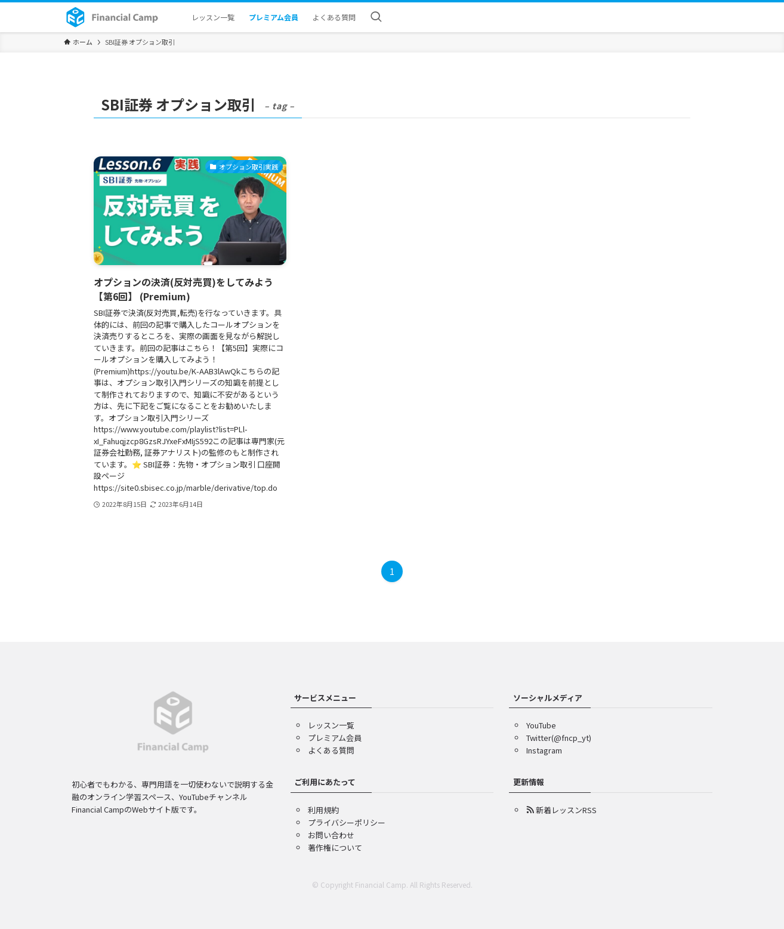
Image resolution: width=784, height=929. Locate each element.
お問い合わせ (331, 835)
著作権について (335, 847)
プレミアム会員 (335, 737)
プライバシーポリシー (346, 822)
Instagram (544, 750)
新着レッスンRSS (561, 810)
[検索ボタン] (376, 17)
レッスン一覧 (331, 725)
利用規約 (323, 810)
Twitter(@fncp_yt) (558, 737)
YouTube (541, 725)
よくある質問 (331, 750)
